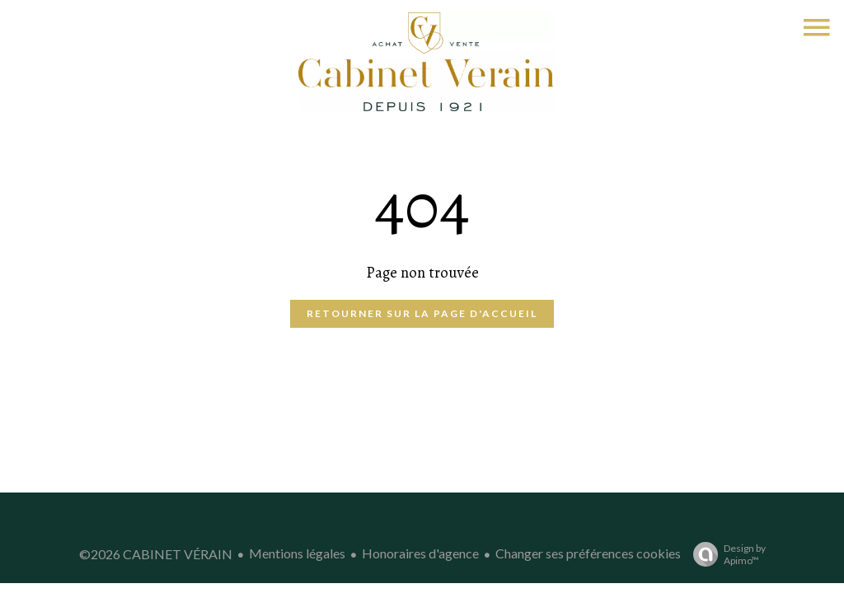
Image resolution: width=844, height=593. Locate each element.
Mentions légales (297, 553)
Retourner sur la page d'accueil (422, 313)
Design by (725, 554)
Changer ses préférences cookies (588, 553)
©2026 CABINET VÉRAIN (155, 554)
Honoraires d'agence (420, 553)
